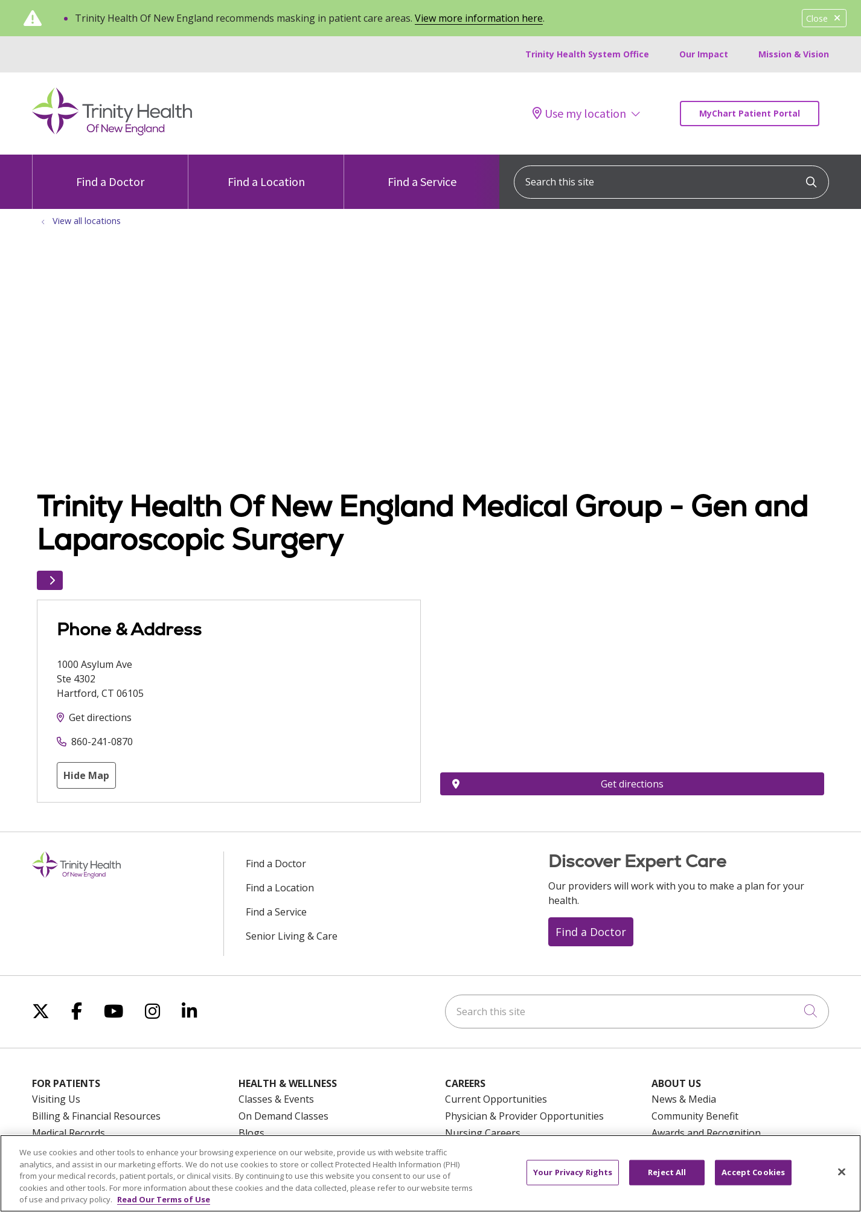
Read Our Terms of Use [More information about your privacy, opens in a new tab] (163, 1199)
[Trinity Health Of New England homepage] (112, 132)
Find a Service (422, 172)
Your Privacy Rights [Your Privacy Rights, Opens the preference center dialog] (572, 1172)
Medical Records (68, 1133)
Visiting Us (56, 1099)
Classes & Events (276, 1099)
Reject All (667, 1172)
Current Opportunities (496, 1099)
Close (824, 18)
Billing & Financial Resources (96, 1116)
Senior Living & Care (292, 936)
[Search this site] (671, 182)
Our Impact (703, 54)
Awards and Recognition (706, 1133)
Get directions (100, 717)
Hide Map (86, 775)
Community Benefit (694, 1116)
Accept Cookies (753, 1172)
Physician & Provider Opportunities (524, 1116)
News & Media (683, 1099)
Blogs (251, 1133)
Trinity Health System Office (587, 54)
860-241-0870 (102, 741)
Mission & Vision (793, 54)
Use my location (579, 113)
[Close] (841, 1172)
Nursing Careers (482, 1133)
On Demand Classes (283, 1116)
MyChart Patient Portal (749, 113)
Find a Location (266, 172)
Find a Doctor (110, 172)
